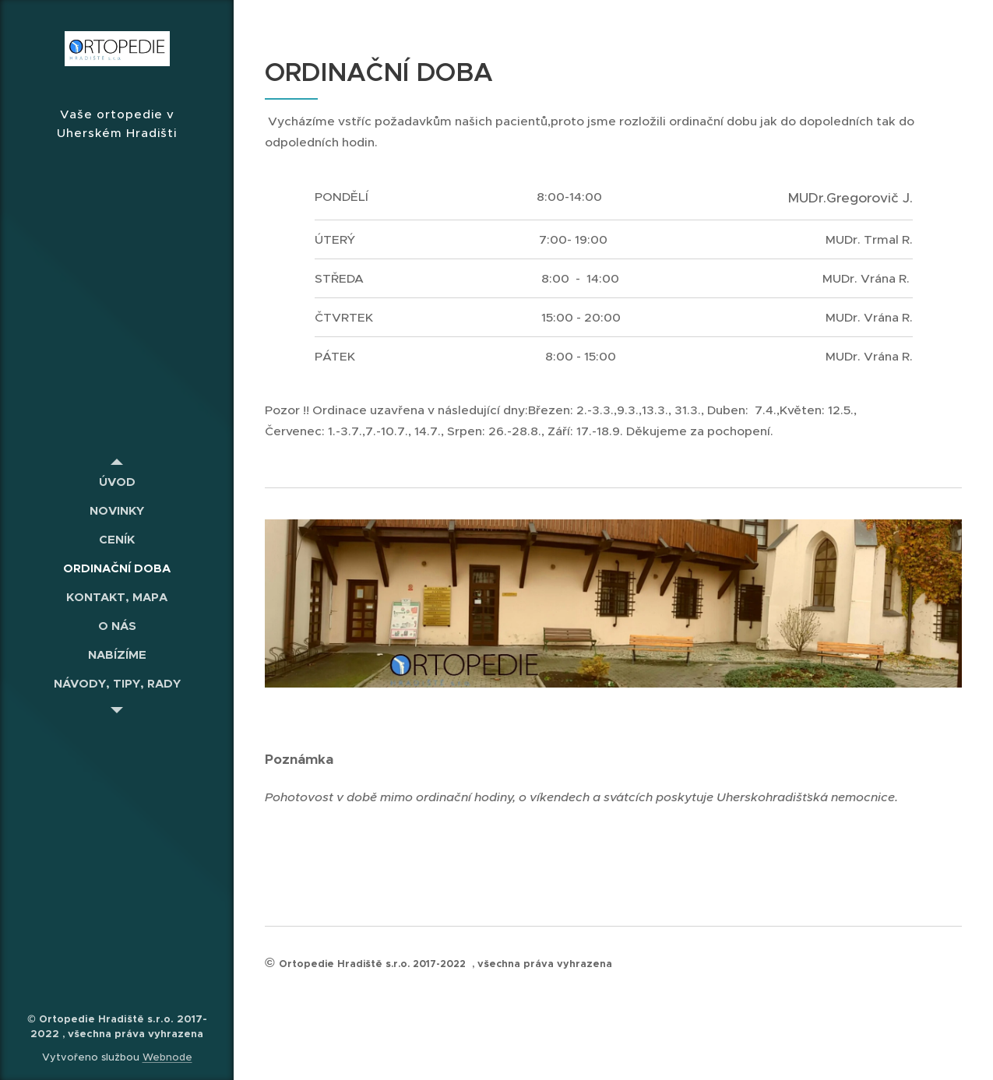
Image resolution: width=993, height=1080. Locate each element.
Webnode (167, 1057)
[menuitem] (117, 482)
